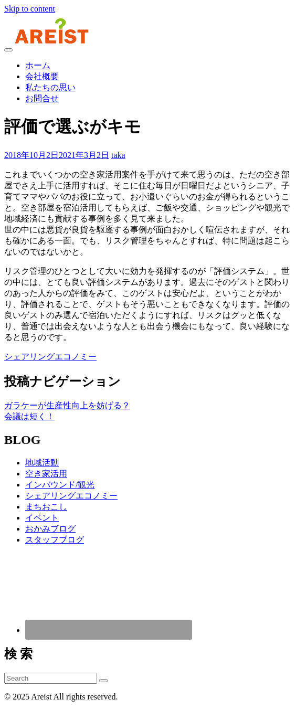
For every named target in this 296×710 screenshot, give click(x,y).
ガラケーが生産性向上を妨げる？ (67, 405)
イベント (42, 517)
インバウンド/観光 (59, 484)
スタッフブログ (54, 539)
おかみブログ (50, 528)
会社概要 (42, 76)
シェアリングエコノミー (50, 356)
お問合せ (42, 98)
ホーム (37, 65)
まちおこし (46, 506)
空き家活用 (46, 473)
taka (118, 155)
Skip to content (29, 8)
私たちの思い (50, 87)
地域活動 (42, 462)
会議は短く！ (29, 416)
